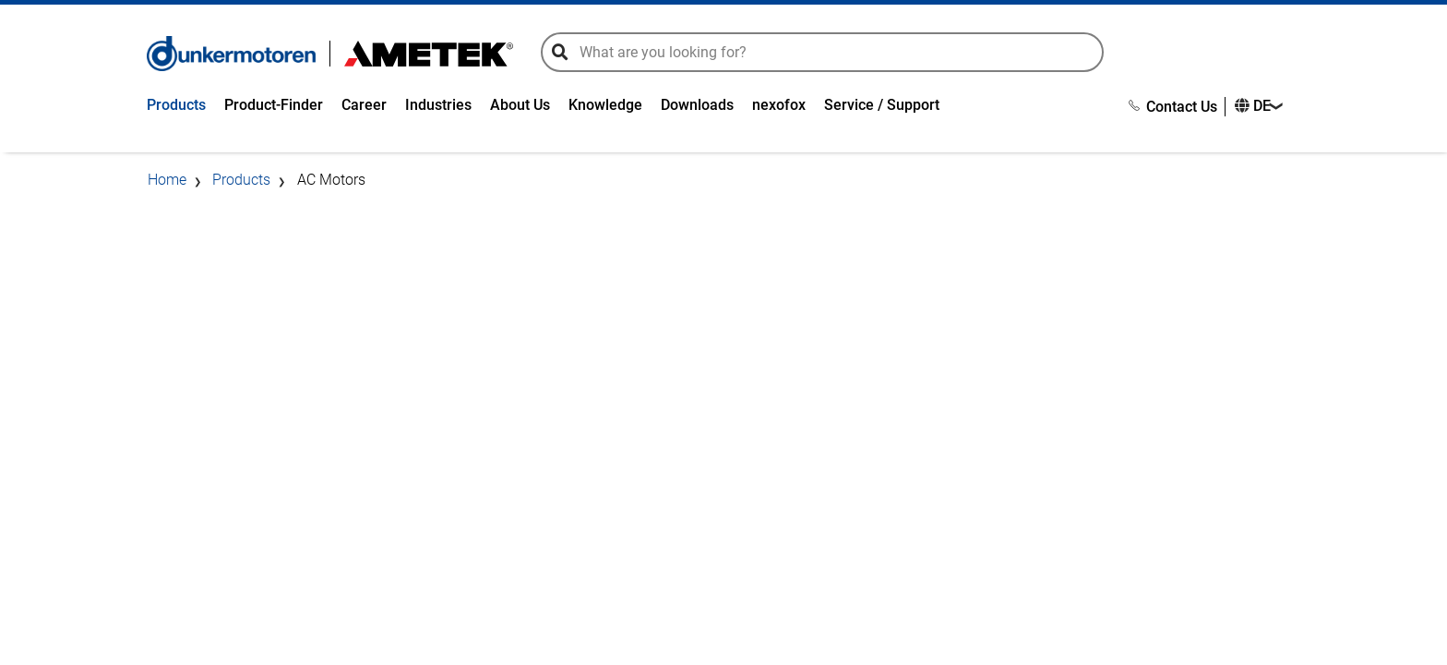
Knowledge (605, 105)
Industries (438, 105)
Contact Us (1173, 106)
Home (167, 179)
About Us (520, 105)
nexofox (779, 105)
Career (364, 105)
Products (176, 105)
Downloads (697, 105)
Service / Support (881, 105)
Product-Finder (273, 105)
